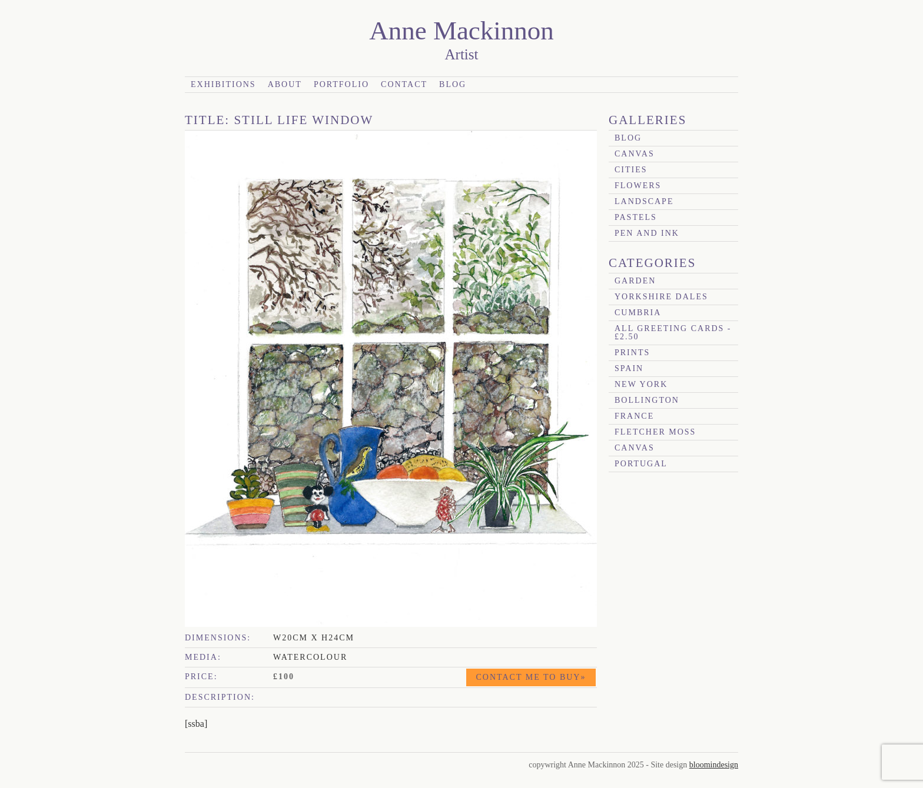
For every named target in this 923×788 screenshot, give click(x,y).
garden (635, 280)
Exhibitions (223, 84)
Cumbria (638, 312)
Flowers (638, 185)
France (634, 416)
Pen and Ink (647, 233)
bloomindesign (713, 764)
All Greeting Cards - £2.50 (673, 332)
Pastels (636, 217)
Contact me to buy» (531, 677)
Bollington (647, 400)
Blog (452, 84)
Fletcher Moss (655, 432)
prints (632, 352)
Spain (629, 368)
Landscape (644, 201)
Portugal (641, 463)
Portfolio (341, 84)
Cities (631, 169)
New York (641, 384)
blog (628, 137)
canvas (635, 153)
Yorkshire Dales (661, 296)
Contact (404, 84)
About (285, 84)
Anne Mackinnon (461, 30)
